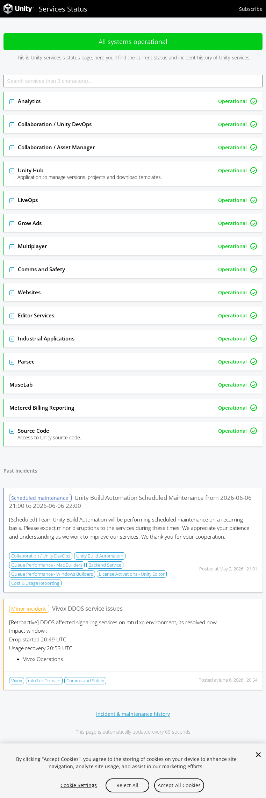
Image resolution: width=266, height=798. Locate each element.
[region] (133, 770)
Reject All (127, 785)
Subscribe (251, 9)
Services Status (45, 8)
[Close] (258, 754)
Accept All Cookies (179, 785)
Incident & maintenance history (133, 714)
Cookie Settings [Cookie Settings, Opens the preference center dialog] (78, 785)
